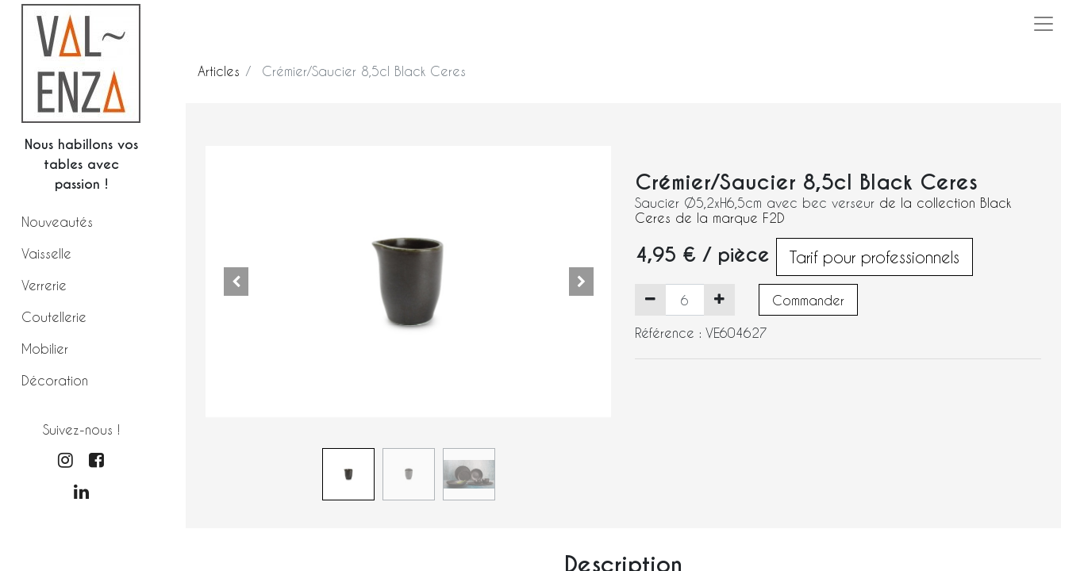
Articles (219, 71)
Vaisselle (46, 253)
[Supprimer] (650, 300)
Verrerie (44, 285)
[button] (236, 282)
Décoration (54, 380)
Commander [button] (808, 300)
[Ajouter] (719, 300)
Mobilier (44, 348)
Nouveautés (57, 221)
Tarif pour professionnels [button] (874, 256)
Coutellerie (53, 316)
